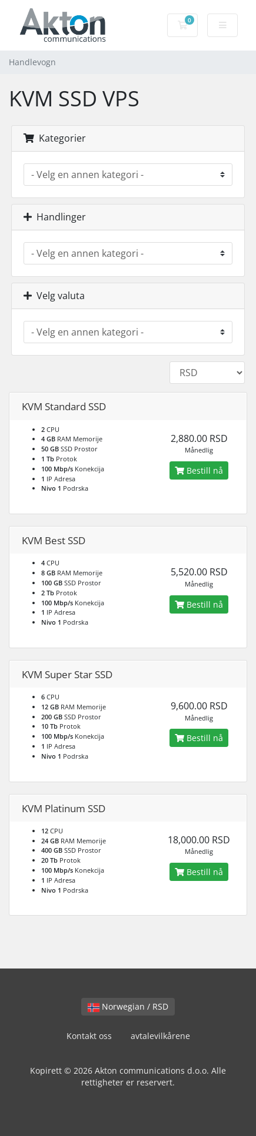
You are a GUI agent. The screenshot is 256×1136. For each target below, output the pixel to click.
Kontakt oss (89, 1035)
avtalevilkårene (160, 1035)
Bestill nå (199, 470)
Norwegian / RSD (128, 1006)
